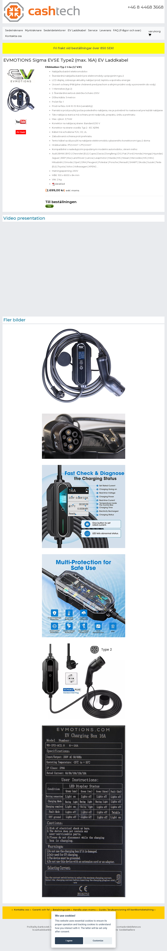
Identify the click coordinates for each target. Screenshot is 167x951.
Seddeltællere (127, 929)
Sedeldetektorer (55, 30)
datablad (58, 183)
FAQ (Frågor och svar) (127, 30)
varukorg (155, 33)
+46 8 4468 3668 (146, 7)
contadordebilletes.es (129, 926)
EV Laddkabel (77, 30)
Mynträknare (33, 30)
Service (93, 30)
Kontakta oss (13, 36)
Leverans (105, 30)
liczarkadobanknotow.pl (45, 929)
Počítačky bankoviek (38, 926)
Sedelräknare (14, 30)
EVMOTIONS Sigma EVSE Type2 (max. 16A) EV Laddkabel (65, 60)
